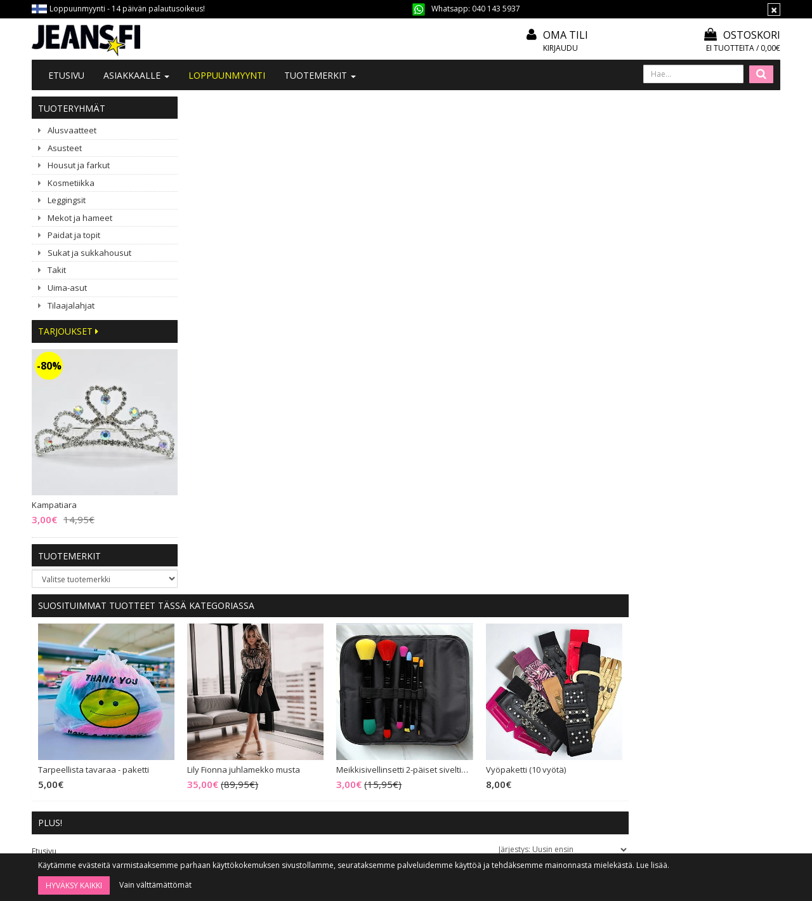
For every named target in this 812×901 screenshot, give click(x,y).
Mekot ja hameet (80, 218)
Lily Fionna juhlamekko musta (395, 272)
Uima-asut (67, 287)
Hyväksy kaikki (74, 885)
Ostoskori (742, 35)
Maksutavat (369, 700)
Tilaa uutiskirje (439, 820)
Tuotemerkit (320, 75)
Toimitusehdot (375, 683)
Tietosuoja (368, 717)
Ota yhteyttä (218, 666)
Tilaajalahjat (71, 305)
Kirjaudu (560, 48)
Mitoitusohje (371, 666)
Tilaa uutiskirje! (375, 649)
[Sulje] (774, 9)
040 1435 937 (96, 742)
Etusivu (66, 75)
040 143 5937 (496, 8)
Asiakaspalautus (378, 735)
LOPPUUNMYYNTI (226, 75)
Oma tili (565, 35)
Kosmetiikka (71, 183)
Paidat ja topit (74, 235)
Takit (57, 270)
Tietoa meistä (221, 649)
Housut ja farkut (79, 165)
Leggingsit (67, 200)
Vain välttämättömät (155, 884)
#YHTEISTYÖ (219, 699)
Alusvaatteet (72, 130)
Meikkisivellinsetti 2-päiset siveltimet (556, 272)
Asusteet (65, 148)
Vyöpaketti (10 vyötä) (677, 272)
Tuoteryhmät (71, 108)
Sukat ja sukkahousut (89, 252)
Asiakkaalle (136, 75)
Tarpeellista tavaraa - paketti (245, 272)
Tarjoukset (68, 331)
